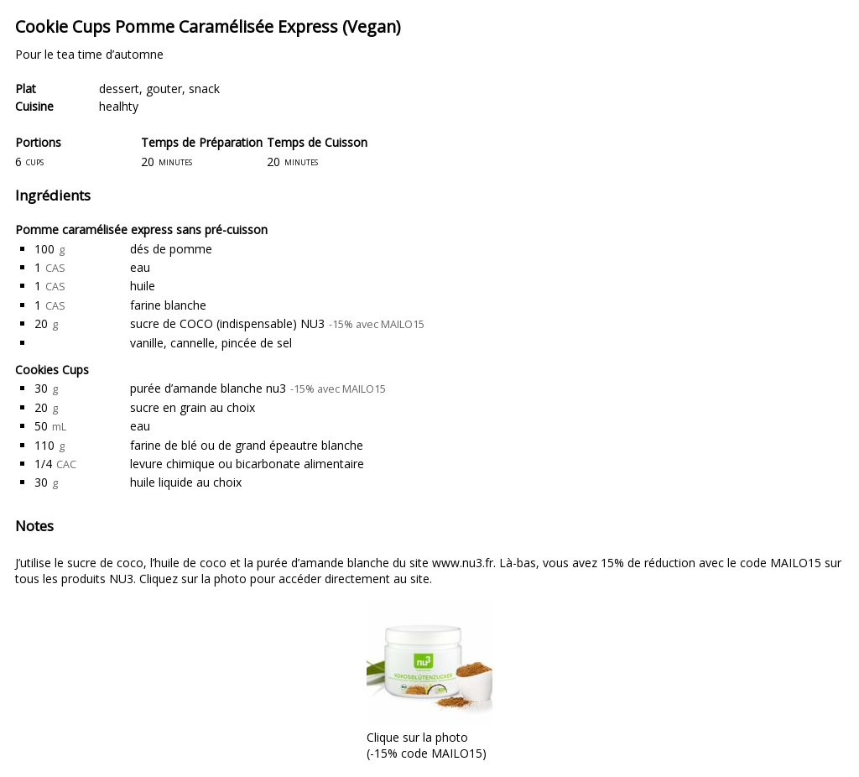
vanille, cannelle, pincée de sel (211, 343)
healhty (118, 106)
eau (140, 267)
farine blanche (168, 305)
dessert (119, 88)
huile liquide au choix (186, 482)
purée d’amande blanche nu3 (208, 388)
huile (142, 286)
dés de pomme (171, 249)
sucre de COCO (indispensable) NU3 (227, 323)
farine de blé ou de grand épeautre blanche (246, 445)
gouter (164, 88)
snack (204, 88)
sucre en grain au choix (192, 407)
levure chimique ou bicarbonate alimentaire (247, 464)
